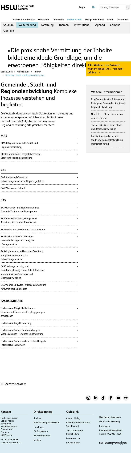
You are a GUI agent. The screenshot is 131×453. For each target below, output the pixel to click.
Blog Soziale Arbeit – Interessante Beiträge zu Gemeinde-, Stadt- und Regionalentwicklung (108, 103)
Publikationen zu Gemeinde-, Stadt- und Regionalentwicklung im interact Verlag (107, 140)
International (82, 24)
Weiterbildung (27, 24)
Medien (37, 440)
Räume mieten (73, 442)
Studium (8, 24)
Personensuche (73, 438)
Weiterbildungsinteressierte (46, 422)
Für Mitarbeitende (42, 435)
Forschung (47, 24)
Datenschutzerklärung (109, 421)
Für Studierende (41, 431)
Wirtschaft (43, 19)
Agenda (100, 24)
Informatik (58, 19)
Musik (110, 19)
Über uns (8, 30)
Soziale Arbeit (74, 19)
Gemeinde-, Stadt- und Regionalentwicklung (24, 75)
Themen (64, 24)
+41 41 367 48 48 (9, 439)
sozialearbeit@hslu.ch (11, 442)
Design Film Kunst (94, 19)
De (93, 7)
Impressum (104, 426)
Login (82, 7)
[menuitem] (8, 25)
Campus (115, 24)
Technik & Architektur (23, 19)
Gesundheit (123, 19)
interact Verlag (73, 418)
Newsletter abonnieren (110, 417)
